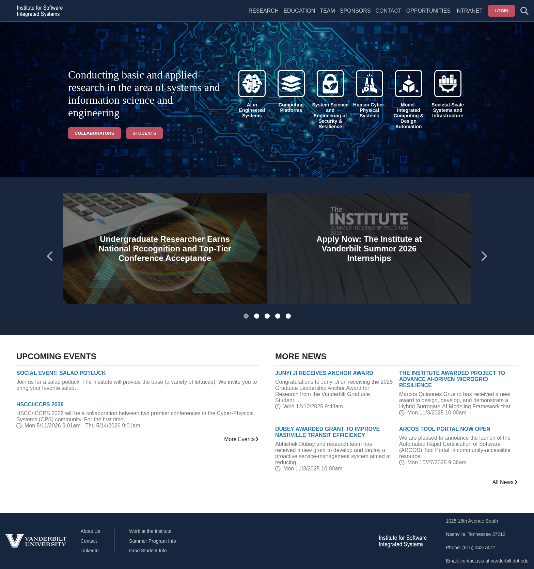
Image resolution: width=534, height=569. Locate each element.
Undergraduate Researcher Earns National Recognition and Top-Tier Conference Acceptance (164, 248)
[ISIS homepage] (38, 11)
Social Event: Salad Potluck (61, 373)
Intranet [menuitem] (469, 11)
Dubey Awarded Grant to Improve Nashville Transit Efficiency (327, 432)
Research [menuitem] (263, 11)
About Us (90, 531)
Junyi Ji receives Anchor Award (324, 373)
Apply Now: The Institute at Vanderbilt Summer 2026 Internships (369, 248)
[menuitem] (327, 15)
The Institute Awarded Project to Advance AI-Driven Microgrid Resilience (452, 379)
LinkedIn (90, 550)
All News (505, 482)
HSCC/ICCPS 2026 (40, 404)
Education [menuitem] (299, 11)
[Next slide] (484, 256)
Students (144, 133)
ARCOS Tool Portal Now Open (444, 429)
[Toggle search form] (524, 11)
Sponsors (355, 11)
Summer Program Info (152, 541)
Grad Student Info (148, 550)
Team (327, 11)
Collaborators (94, 133)
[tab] (246, 316)
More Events (241, 439)
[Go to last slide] (50, 256)
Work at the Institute (150, 531)
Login (501, 10)
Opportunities (428, 11)
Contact (389, 11)
